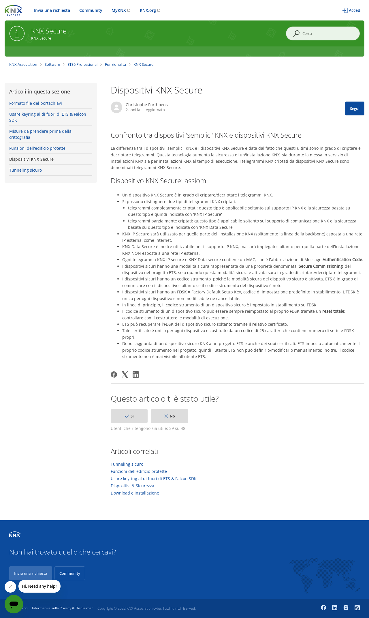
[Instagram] (346, 608)
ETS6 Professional (82, 64)
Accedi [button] (355, 10)
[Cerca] (323, 33)
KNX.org (148, 10)
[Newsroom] (357, 608)
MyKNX (119, 10)
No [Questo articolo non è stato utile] (172, 416)
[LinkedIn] (136, 374)
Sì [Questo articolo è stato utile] (132, 416)
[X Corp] (125, 374)
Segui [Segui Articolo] (354, 108)
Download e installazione (135, 493)
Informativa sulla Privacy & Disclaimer (62, 608)
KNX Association (23, 64)
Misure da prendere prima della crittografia (40, 134)
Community (90, 10)
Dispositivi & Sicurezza (132, 485)
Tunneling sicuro (25, 170)
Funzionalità (115, 64)
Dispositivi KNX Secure (31, 159)
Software (52, 64)
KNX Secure (143, 64)
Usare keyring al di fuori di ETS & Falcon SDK (47, 117)
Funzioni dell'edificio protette (37, 148)
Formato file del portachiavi (35, 103)
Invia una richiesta (52, 10)
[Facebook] (114, 374)
